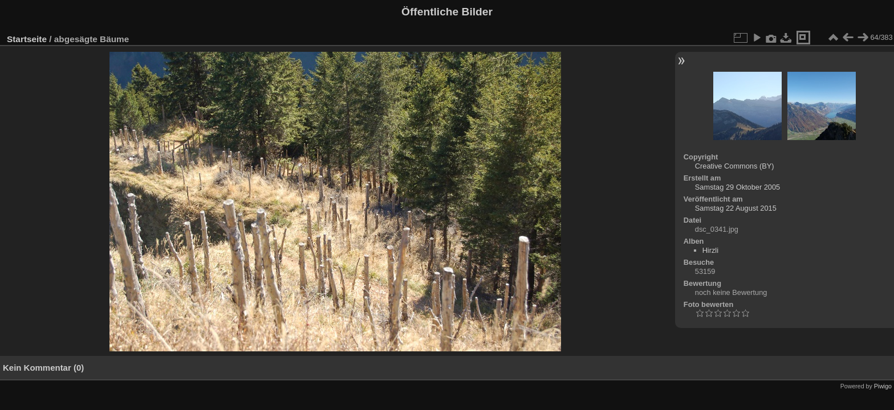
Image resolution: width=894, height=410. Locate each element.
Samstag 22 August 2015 (736, 208)
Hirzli (710, 250)
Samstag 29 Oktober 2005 (737, 187)
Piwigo (883, 386)
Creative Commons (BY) (734, 166)
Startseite (27, 39)
